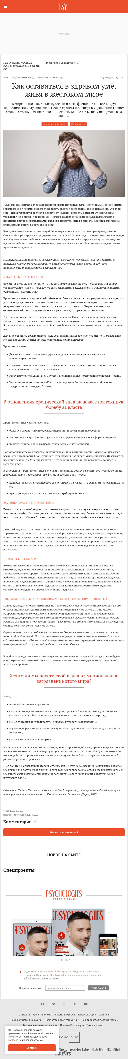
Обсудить (107, 77)
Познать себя (78, 124)
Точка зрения (9, 77)
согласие (13, 1039)
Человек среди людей (55, 124)
